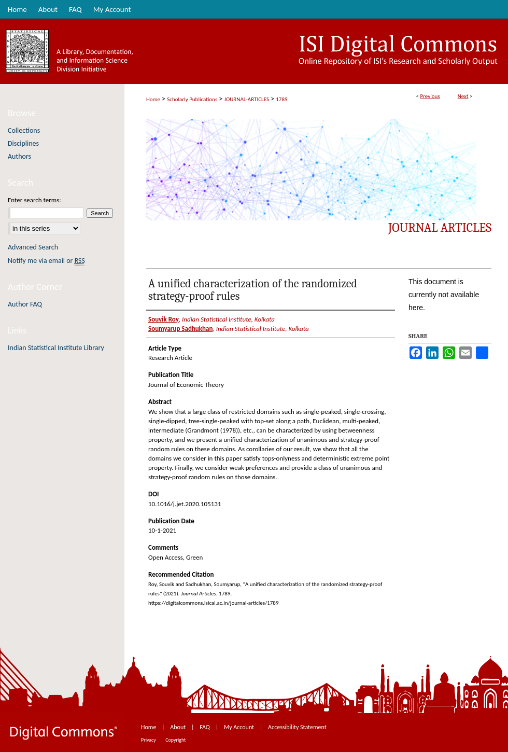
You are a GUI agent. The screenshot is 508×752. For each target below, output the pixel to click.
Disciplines (23, 143)
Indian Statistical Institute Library (56, 347)
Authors (19, 156)
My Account (240, 727)
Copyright (175, 739)
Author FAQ (25, 304)
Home (153, 99)
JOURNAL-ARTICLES (246, 99)
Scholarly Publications (192, 99)
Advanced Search (33, 247)
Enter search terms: (34, 200)
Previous (430, 96)
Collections (24, 130)
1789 (281, 99)
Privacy (149, 739)
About (178, 727)
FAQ (205, 727)
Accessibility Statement (297, 727)
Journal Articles (439, 227)
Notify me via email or (46, 260)
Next (463, 96)
